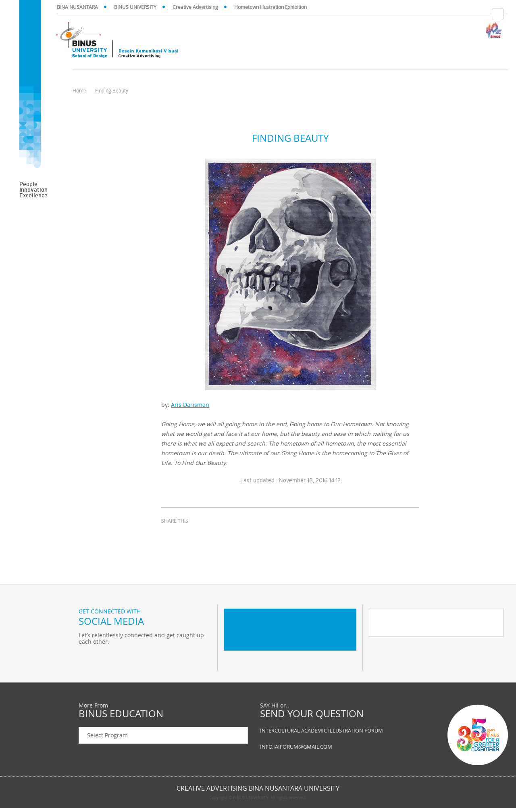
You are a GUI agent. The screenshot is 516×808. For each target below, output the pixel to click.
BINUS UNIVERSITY (135, 7)
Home (79, 90)
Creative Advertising (195, 7)
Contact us (423, 735)
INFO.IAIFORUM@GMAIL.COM (296, 746)
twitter (189, 536)
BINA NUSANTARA (77, 7)
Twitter (87, 658)
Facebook (107, 658)
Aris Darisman (190, 404)
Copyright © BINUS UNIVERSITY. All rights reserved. (258, 798)
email (210, 536)
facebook (169, 536)
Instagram (127, 658)
